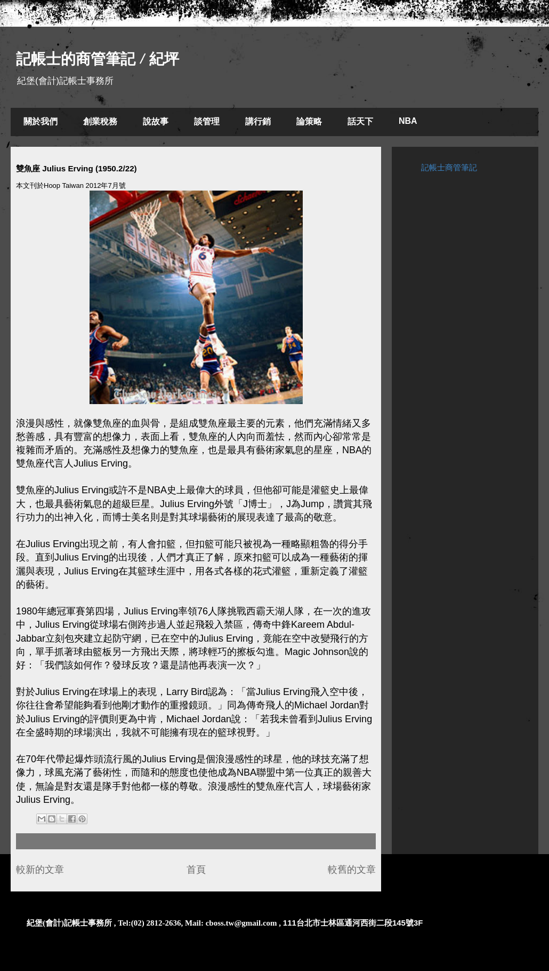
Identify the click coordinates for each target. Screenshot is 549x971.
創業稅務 (100, 121)
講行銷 (258, 121)
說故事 (155, 121)
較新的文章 (40, 869)
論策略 (309, 121)
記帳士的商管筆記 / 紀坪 (97, 59)
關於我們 (40, 121)
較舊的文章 (352, 869)
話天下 (360, 121)
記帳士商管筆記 (449, 167)
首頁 (196, 869)
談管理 (207, 121)
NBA (408, 120)
